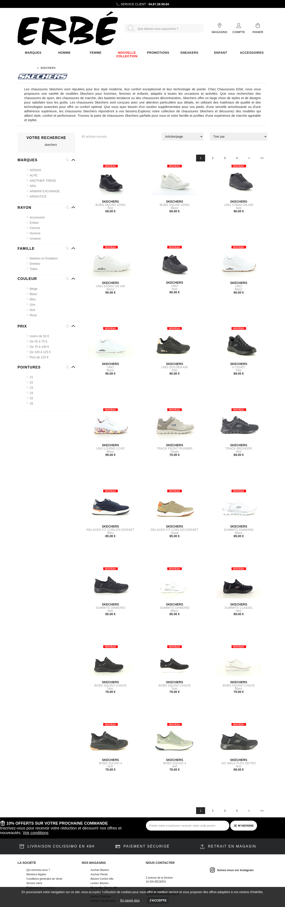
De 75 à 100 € (38, 346)
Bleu (31, 299)
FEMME (95, 52)
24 (30, 393)
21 (30, 377)
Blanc (32, 294)
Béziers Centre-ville (101, 878)
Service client (34, 883)
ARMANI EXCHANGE (43, 191)
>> (262, 158)
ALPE (32, 175)
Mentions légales (36, 874)
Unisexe (34, 238)
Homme (64, 52)
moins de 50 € (38, 336)
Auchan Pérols (99, 874)
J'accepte (157, 900)
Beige (32, 289)
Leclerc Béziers (99, 883)
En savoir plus (130, 900)
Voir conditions (35, 833)
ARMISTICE (36, 196)
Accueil (29, 68)
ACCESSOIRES (252, 52)
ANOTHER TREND (41, 180)
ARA (31, 186)
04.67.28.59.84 (158, 4)
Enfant (33, 222)
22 (30, 382)
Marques (33, 52)
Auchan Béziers (99, 870)
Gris (31, 304)
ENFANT (220, 52)
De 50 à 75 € (37, 341)
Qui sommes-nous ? (38, 870)
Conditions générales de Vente (44, 878)
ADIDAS (34, 170)
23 (30, 387)
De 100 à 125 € (39, 352)
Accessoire (36, 217)
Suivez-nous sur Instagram (235, 870)
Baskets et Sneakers (42, 258)
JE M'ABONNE (244, 825)
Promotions (158, 52)
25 (30, 398)
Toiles (32, 269)
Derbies (33, 263)
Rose (32, 315)
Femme (33, 228)
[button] (46, 160)
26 (30, 403)
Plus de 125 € (38, 357)
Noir (31, 310)
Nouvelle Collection (127, 54)
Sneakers (189, 52)
